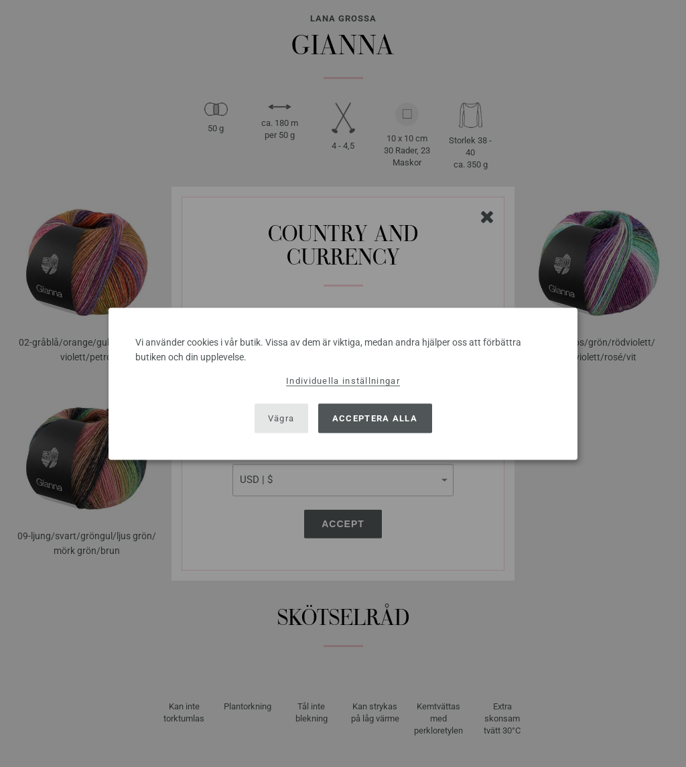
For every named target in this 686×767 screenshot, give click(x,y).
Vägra (281, 418)
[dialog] (343, 383)
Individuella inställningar (343, 380)
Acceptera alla (374, 418)
